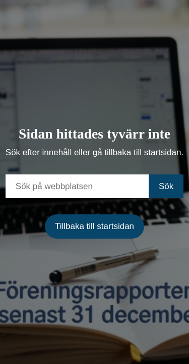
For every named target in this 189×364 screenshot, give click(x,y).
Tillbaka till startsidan (94, 226)
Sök (166, 186)
